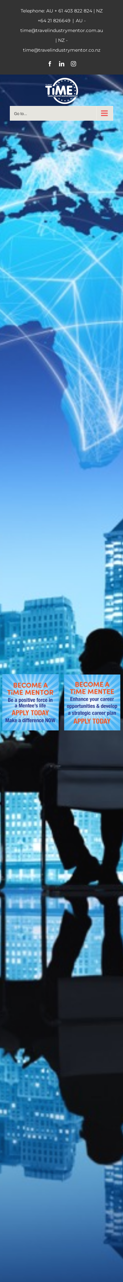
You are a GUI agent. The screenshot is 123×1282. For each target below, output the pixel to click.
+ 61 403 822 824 (73, 11)
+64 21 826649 (54, 21)
